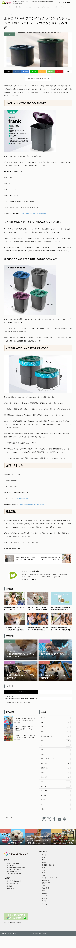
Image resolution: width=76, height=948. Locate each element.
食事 (56, 842)
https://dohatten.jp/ (15, 885)
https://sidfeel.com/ (22, 498)
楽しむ (44, 662)
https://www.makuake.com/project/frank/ (34, 213)
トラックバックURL (8, 696)
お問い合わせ (11, 900)
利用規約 (10, 898)
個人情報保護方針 (12, 895)
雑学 (10, 34)
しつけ (44, 641)
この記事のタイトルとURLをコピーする (38, 78)
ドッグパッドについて (14, 893)
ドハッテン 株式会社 (13, 875)
